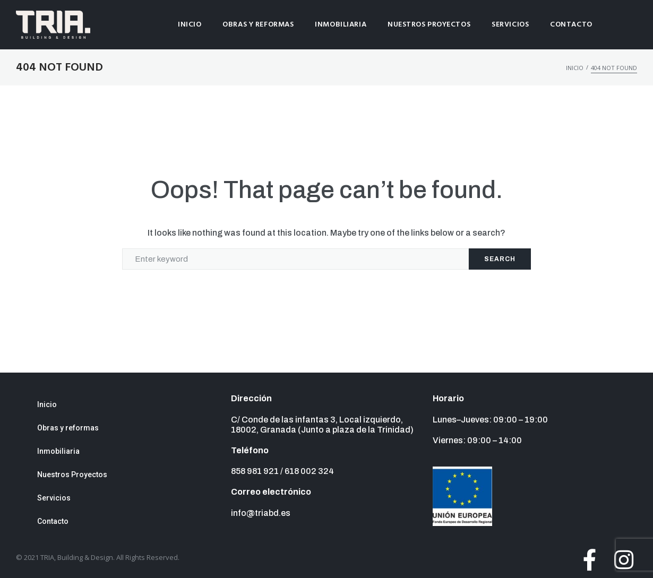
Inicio (574, 68)
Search (499, 259)
